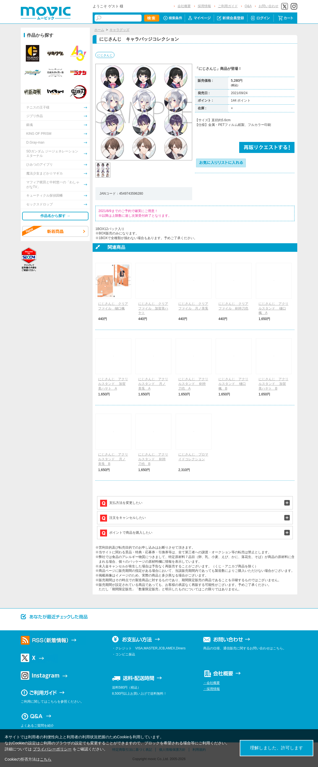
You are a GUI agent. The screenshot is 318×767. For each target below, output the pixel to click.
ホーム (99, 30)
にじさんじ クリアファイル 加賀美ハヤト (153, 308)
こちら (45, 759)
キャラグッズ (119, 30)
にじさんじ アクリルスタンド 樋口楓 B (233, 383)
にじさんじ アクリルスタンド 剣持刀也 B (153, 459)
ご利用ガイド (228, 6)
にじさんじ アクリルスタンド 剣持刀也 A (193, 383)
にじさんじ (105, 55)
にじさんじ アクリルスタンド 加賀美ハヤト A (113, 383)
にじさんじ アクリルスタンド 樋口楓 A (273, 308)
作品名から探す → (55, 216)
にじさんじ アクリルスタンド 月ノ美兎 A (153, 383)
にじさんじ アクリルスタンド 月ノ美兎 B (113, 459)
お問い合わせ (268, 6)
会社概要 (184, 6)
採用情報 (204, 6)
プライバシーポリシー (52, 749)
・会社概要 (211, 683)
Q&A (248, 6)
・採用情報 (211, 689)
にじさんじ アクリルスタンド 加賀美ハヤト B (273, 383)
